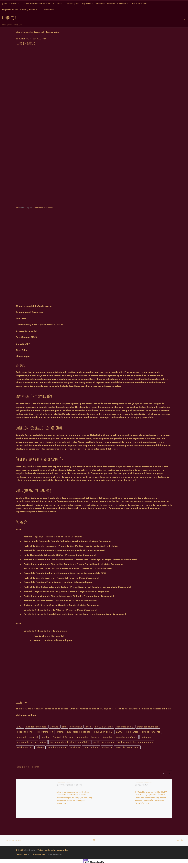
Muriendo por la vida (142, 785)
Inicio (18, 32)
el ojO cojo (29, 851)
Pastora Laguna (25, 207)
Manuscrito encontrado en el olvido (69, 785)
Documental (39, 32)
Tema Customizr (55, 855)
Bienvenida (27, 32)
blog (33, 715)
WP (29, 855)
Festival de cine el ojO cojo (94, 709)
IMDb (19, 703)
